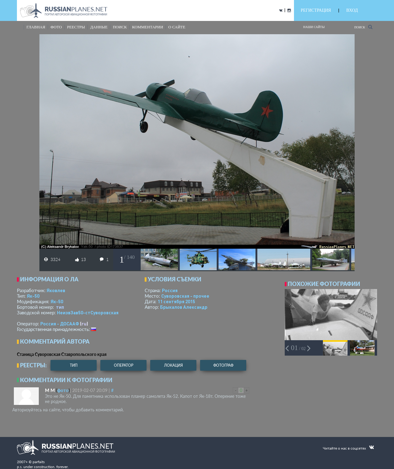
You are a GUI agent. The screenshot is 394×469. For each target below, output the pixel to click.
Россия (170, 290)
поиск (120, 27)
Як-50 (33, 296)
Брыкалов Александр (183, 307)
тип (60, 307)
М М (50, 390)
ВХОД (352, 10)
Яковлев (55, 290)
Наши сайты (314, 27)
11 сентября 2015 (176, 301)
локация (173, 365)
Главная (35, 27)
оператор (123, 365)
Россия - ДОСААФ (59, 323)
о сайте (176, 27)
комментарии (147, 27)
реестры (76, 27)
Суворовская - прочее (185, 296)
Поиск (363, 27)
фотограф (223, 365)
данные (98, 27)
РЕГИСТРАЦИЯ (316, 10)
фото (56, 27)
